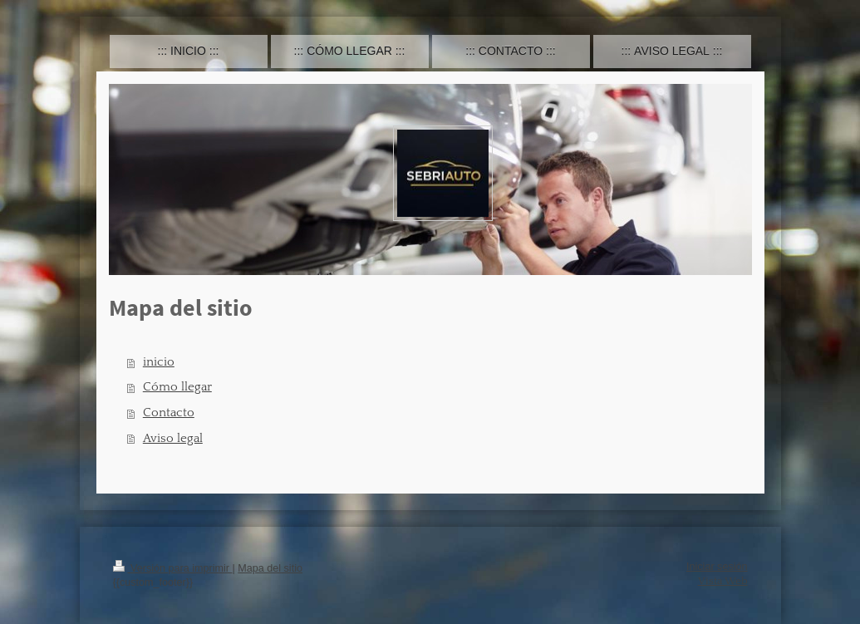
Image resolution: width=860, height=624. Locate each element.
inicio (158, 362)
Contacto (168, 412)
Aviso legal (173, 438)
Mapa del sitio (270, 568)
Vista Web (723, 581)
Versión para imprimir (173, 568)
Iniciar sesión (717, 566)
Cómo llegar (177, 387)
